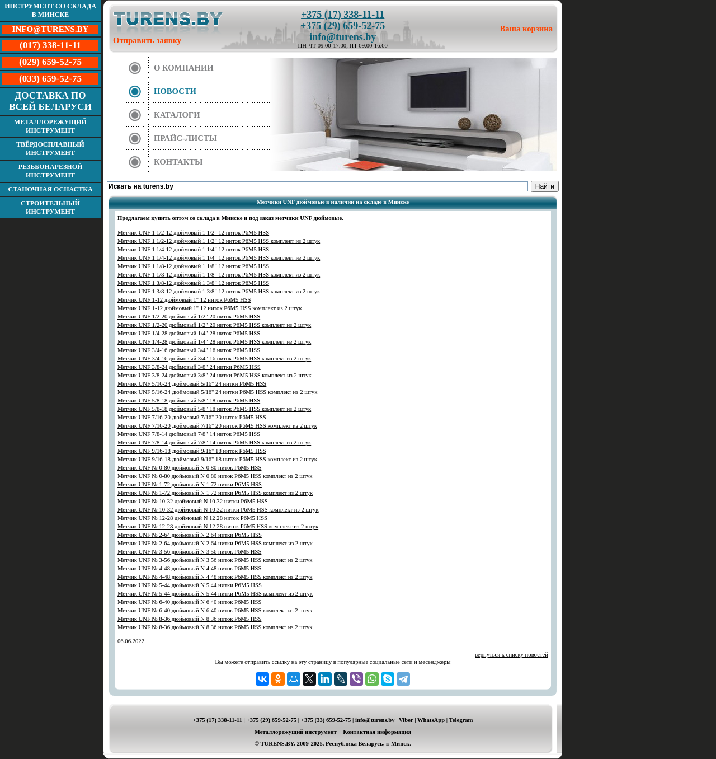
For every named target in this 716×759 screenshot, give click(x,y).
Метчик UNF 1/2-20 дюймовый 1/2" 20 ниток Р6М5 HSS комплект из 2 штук (214, 325)
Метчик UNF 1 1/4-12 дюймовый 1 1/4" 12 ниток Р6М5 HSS (193, 249)
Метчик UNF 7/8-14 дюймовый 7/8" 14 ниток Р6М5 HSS (188, 434)
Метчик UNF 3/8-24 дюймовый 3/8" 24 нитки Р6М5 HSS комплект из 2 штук (214, 375)
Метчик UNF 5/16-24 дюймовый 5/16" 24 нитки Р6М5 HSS (191, 384)
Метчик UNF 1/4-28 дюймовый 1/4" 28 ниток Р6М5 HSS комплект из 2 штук (214, 342)
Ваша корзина (526, 28)
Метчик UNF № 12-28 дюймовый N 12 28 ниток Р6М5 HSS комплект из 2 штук (217, 526)
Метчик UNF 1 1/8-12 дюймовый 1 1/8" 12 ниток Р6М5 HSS (193, 266)
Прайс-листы (185, 138)
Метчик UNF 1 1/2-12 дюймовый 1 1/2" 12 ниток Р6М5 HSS (193, 232)
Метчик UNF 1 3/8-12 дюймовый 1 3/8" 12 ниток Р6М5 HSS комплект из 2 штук (218, 291)
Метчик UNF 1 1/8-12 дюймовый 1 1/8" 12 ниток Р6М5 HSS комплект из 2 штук (218, 274)
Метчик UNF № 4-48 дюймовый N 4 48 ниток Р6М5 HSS (189, 568)
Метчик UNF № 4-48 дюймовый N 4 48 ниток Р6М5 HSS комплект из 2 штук (214, 577)
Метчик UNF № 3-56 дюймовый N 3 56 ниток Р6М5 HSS (189, 552)
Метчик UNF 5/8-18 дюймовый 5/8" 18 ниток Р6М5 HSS (188, 400)
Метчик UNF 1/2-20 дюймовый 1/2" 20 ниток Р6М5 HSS (188, 316)
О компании (184, 67)
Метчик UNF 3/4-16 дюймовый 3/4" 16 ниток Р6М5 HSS (188, 350)
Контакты (178, 161)
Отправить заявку (147, 40)
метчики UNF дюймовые (308, 218)
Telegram (461, 720)
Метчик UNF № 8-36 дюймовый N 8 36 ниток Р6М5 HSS (189, 619)
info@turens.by (342, 37)
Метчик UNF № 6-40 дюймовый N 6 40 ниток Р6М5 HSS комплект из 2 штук (214, 610)
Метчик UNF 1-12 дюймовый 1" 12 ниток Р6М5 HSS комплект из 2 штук (209, 308)
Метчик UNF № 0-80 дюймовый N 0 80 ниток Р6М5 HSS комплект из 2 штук (214, 476)
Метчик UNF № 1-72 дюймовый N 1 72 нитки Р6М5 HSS (189, 484)
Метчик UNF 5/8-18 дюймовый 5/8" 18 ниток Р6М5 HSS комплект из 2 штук (214, 409)
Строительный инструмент (50, 207)
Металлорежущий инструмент (50, 126)
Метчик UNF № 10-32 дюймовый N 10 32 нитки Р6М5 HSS (192, 501)
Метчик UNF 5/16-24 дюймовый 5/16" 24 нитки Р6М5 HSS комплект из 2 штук (217, 392)
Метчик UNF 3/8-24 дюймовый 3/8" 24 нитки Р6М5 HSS (189, 367)
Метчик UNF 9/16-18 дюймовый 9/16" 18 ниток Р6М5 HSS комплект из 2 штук (217, 459)
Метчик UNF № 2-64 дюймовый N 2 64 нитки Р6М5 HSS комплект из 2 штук (215, 543)
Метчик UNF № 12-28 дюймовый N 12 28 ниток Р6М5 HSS (192, 518)
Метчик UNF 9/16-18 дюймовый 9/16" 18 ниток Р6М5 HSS (191, 451)
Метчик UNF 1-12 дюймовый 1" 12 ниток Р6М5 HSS (184, 300)
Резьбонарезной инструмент (50, 171)
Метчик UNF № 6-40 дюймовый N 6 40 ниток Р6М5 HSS (189, 602)
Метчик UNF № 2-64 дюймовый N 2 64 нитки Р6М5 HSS (189, 535)
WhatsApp (431, 720)
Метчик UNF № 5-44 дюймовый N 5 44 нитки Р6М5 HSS (189, 585)
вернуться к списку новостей (511, 655)
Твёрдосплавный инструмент (50, 148)
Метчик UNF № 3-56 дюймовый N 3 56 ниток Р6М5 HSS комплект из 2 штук (214, 560)
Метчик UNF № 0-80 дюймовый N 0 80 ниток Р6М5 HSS (189, 468)
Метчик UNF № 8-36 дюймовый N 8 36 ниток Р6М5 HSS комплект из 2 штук (214, 627)
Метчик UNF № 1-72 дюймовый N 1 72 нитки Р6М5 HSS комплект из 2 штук (215, 493)
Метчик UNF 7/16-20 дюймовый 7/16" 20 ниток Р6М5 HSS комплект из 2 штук (217, 426)
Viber (406, 720)
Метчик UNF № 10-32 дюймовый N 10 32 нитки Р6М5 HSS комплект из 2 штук (218, 510)
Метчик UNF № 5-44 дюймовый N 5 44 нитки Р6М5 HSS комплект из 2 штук (215, 594)
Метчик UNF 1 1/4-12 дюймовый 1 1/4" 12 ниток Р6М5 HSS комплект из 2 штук (218, 258)
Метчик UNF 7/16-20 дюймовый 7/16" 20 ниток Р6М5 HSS (191, 417)
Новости (175, 91)
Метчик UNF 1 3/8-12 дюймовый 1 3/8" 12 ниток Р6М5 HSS (193, 283)
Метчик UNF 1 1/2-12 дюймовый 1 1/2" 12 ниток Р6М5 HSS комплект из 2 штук (218, 241)
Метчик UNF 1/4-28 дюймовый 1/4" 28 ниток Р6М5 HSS (188, 333)
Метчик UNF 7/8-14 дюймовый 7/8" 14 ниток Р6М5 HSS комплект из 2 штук (214, 442)
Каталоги (177, 114)
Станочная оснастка (50, 189)
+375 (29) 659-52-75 (342, 25)
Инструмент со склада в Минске (50, 10)
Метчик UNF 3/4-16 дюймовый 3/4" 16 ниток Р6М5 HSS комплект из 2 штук (214, 358)
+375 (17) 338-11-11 (342, 14)
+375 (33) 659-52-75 (326, 720)
